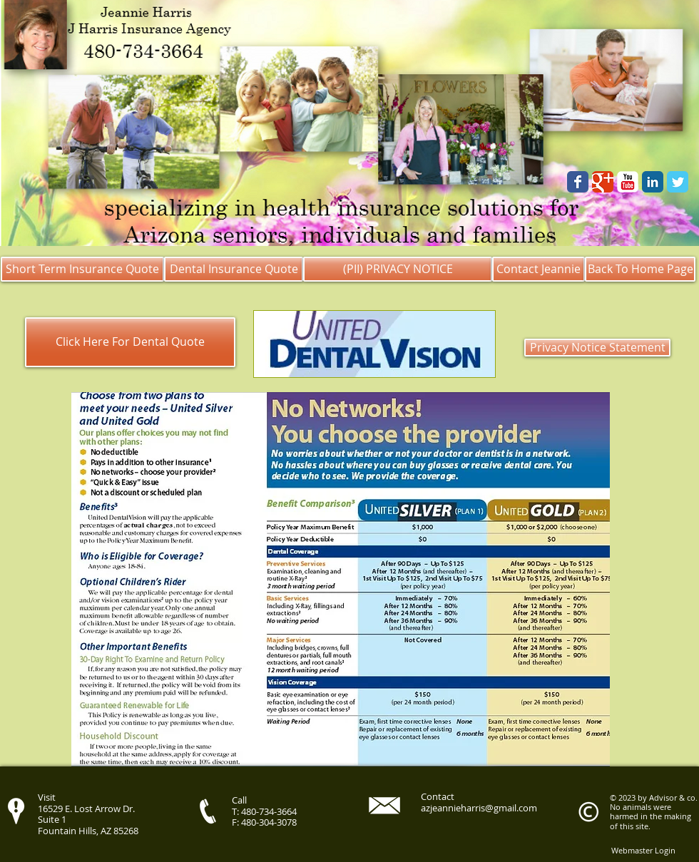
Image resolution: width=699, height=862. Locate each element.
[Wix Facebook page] (577, 182)
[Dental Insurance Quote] (233, 269)
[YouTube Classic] (627, 182)
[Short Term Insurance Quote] (82, 269)
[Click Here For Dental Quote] (130, 342)
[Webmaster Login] (643, 850)
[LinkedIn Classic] (652, 182)
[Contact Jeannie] (538, 269)
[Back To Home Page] (640, 269)
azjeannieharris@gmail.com (479, 807)
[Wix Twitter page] (677, 182)
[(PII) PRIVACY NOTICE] (397, 269)
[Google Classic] (602, 182)
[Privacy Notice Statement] (597, 347)
